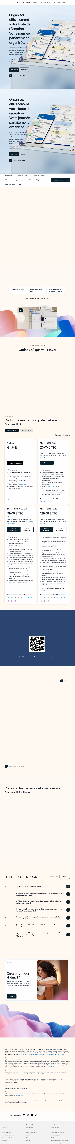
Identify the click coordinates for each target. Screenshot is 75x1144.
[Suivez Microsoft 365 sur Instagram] (35, 1115)
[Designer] (12, 601)
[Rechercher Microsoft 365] (70, 2)
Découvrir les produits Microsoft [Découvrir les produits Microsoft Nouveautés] (8, 1143)
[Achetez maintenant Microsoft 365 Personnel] (13, 529)
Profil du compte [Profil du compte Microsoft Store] (29, 1127)
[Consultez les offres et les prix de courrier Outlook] (60, 180)
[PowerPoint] (18, 597)
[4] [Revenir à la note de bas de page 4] (5, 1077)
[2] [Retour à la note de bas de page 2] (5, 1057)
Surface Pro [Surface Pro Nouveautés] (4, 1127)
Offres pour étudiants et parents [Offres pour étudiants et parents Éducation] (57, 1143)
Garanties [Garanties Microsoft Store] (28, 1143)
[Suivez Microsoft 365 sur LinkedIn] (24, 1115)
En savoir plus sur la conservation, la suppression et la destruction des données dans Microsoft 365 (43, 1054)
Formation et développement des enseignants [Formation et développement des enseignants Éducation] (60, 1140)
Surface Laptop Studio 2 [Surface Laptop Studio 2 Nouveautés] (6, 1132)
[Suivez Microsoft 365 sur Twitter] (28, 1115)
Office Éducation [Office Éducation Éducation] (54, 1137)
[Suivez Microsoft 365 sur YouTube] (32, 1115)
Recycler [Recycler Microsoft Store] (28, 1140)
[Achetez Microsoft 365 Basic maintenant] (47, 463)
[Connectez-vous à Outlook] (14, 70)
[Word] (12, 597)
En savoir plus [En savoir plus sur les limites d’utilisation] (19, 1095)
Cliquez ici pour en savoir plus (50, 1073)
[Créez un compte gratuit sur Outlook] (17, 75)
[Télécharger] (24, 70)
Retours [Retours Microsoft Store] (27, 1135)
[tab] (19, 290)
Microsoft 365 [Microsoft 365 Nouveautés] (4, 1140)
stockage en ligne (22, 484)
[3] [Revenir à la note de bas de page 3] (5, 1069)
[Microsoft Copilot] (8, 597)
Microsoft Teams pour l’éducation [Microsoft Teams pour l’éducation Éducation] (57, 1132)
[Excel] (15, 597)
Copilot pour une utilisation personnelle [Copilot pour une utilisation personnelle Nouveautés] (10, 1137)
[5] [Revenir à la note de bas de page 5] (5, 1085)
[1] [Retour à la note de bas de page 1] (5, 1047)
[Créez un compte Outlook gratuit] (15, 463)
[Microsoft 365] (20, 2)
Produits (35, 2)
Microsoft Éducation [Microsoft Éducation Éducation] (55, 1127)
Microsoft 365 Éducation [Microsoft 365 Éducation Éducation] (55, 1135)
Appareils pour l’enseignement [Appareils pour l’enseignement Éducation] (57, 1129)
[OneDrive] (44, 501)
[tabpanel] (37, 314)
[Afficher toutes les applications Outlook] (14, 766)
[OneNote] (25, 597)
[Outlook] (8, 499)
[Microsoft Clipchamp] (15, 601)
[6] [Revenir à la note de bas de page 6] (5, 1091)
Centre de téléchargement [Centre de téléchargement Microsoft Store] (31, 1129)
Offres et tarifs (55, 2)
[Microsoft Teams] (8, 601)
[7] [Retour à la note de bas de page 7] (5, 1098)
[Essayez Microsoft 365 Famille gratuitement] (59, 529)
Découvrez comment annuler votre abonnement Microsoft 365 (22, 1052)
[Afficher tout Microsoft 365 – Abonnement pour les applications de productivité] (65, 680)
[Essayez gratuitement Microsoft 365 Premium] (27, 529)
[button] (21, 310)
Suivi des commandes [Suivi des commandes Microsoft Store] (30, 1137)
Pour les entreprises (45, 2)
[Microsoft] (7, 2)
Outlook (28, 2)
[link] (9, 176)
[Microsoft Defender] (31, 597)
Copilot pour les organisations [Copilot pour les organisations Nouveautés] (8, 1135)
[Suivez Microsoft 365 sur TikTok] (39, 1115)
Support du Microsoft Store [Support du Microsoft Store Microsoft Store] (31, 1132)
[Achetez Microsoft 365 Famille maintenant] (46, 529)
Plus (63, 2)
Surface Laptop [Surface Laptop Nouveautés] (5, 1129)
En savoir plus (51, 1066)
